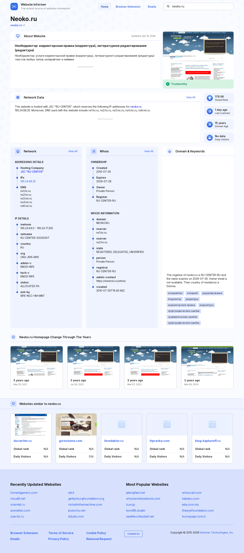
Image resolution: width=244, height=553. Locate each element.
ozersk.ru (17, 516)
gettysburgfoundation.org (86, 498)
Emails (152, 6)
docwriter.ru (23, 441)
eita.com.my (190, 504)
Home (104, 6)
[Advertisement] (85, 77)
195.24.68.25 (28, 181)
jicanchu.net (76, 510)
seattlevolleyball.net (140, 516)
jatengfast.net (135, 492)
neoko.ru (17, 25)
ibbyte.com (76, 516)
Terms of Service (60, 533)
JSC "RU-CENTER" (32, 171)
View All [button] (190, 97)
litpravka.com (160, 441)
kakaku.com (190, 498)
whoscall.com (191, 492)
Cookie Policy (96, 533)
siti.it (71, 492)
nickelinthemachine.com (85, 504)
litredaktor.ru (113, 441)
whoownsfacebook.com (143, 498)
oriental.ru (17, 504)
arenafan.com (20, 510)
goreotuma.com (70, 441)
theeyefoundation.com (198, 510)
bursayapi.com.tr (194, 516)
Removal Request (99, 539)
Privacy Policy (58, 539)
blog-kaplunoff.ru (208, 441)
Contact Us (133, 533)
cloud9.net (17, 498)
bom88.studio (135, 510)
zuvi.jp (130, 504)
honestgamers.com (23, 492)
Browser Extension (128, 6)
